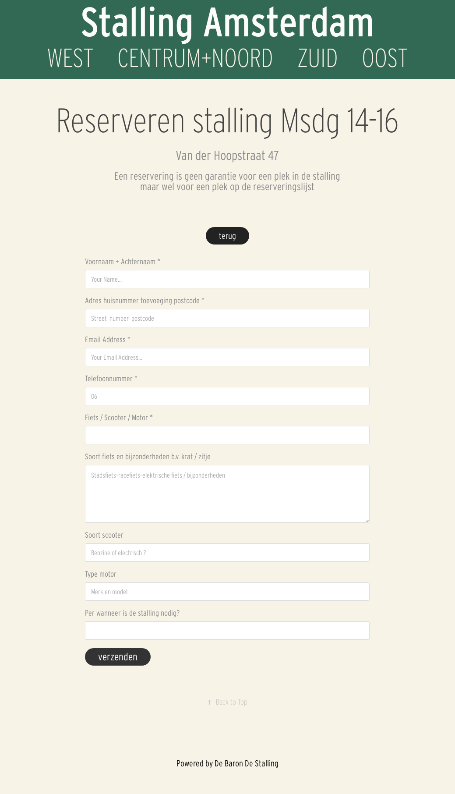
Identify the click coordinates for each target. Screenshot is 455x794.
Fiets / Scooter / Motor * (119, 418)
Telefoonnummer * (111, 379)
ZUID (317, 57)
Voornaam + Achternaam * (122, 262)
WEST (70, 57)
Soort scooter (104, 535)
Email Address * (108, 340)
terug (227, 236)
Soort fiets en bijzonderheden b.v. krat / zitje (148, 457)
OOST (385, 57)
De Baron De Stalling (247, 763)
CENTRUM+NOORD (195, 57)
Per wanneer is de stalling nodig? (132, 613)
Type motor (100, 574)
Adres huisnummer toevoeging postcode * (145, 301)
